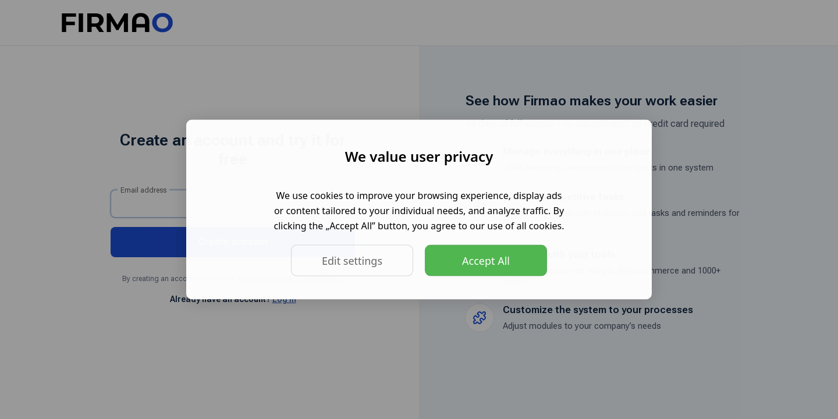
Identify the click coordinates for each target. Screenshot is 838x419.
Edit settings (352, 261)
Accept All (486, 261)
